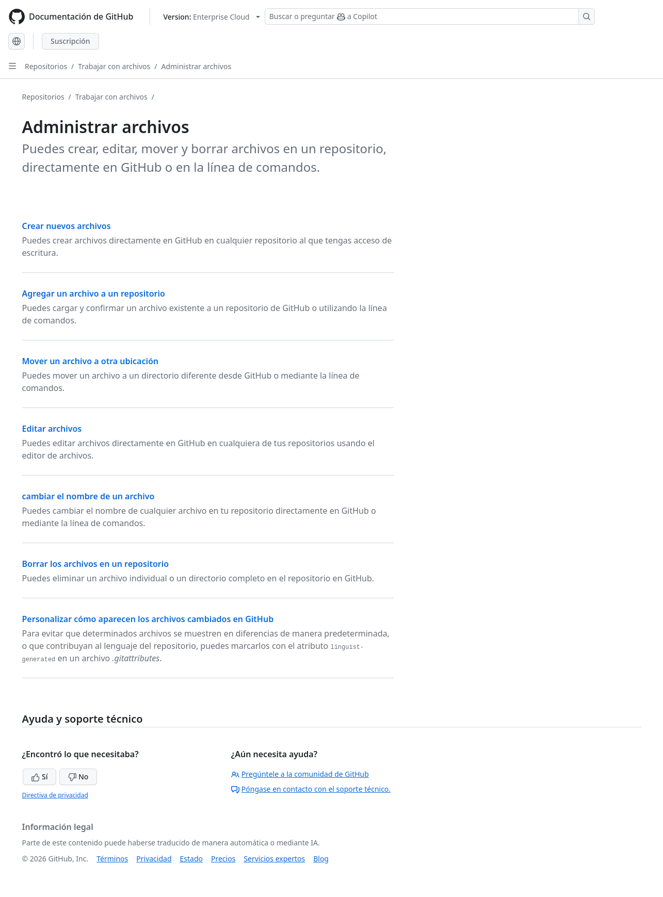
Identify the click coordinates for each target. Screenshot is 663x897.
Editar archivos (52, 428)
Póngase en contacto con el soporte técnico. (311, 789)
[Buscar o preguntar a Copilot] (430, 16)
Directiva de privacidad (55, 795)
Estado (191, 858)
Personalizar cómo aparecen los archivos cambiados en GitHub (148, 619)
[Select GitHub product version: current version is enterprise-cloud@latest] (211, 17)
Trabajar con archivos (114, 66)
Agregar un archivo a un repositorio (93, 293)
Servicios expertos (274, 858)
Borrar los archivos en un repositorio (95, 563)
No (78, 776)
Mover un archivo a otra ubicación (90, 361)
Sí (39, 776)
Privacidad (153, 858)
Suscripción (70, 41)
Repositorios (46, 66)
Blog (321, 858)
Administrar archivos (196, 66)
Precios (223, 858)
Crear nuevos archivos (66, 226)
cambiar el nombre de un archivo (88, 496)
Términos (112, 858)
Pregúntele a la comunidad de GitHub (300, 774)
